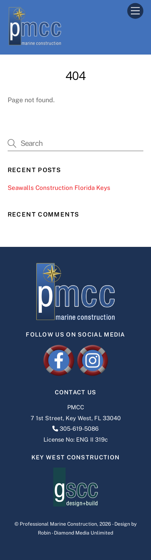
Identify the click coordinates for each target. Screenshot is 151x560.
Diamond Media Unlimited (83, 533)
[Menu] (135, 11)
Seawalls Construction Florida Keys (59, 187)
